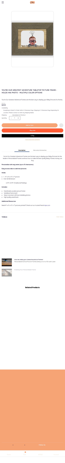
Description (22, 150)
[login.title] (56, 453)
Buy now (32, 130)
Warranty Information (39, 150)
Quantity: (4, 118)
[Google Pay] (32, 135)
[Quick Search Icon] (62, 2)
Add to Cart (29, 125)
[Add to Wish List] (61, 125)
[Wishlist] (40, 453)
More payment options (32, 139)
